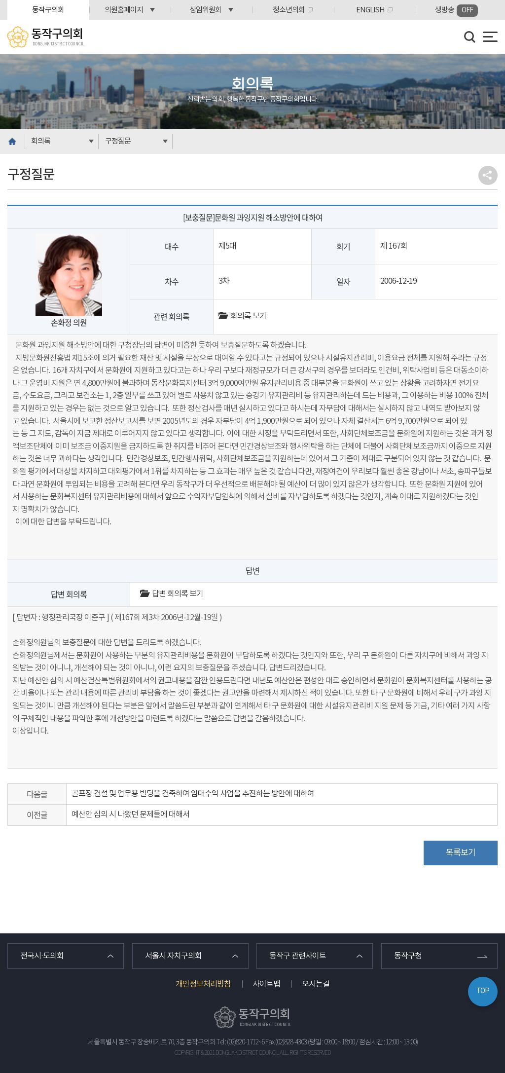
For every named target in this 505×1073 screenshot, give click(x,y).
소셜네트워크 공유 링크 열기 (488, 175)
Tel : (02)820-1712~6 (240, 1042)
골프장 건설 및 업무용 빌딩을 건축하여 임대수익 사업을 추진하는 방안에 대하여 (193, 793)
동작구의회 (48, 10)
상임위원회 (205, 10)
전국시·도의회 (42, 956)
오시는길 (315, 984)
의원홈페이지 (124, 10)
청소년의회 (289, 10)
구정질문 (118, 141)
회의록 (40, 141)
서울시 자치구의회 (173, 956)
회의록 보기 (242, 316)
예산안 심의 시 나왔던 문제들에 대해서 (130, 814)
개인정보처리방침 (203, 984)
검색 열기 (470, 37)
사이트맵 (266, 984)
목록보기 (460, 853)
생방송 (456, 10)
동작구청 (408, 956)
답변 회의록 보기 (171, 594)
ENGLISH (370, 10)
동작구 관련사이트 (297, 956)
